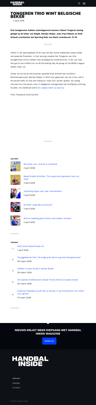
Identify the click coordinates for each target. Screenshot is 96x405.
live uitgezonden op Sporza (50, 88)
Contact (16, 387)
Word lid (49, 341)
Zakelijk (16, 383)
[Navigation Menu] (84, 3)
